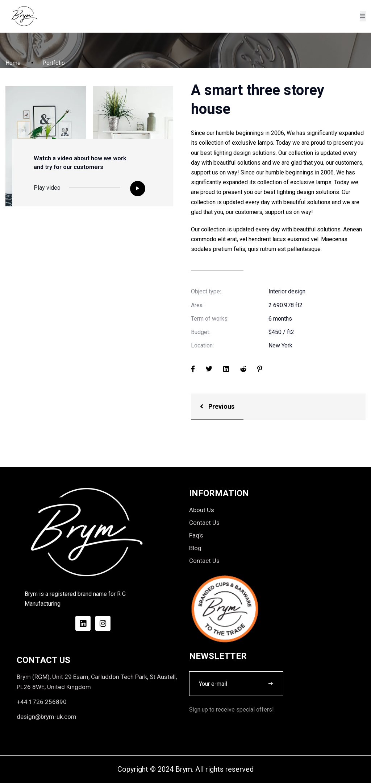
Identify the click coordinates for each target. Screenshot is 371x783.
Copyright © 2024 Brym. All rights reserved (185, 769)
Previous (217, 406)
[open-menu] (363, 16)
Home (13, 62)
